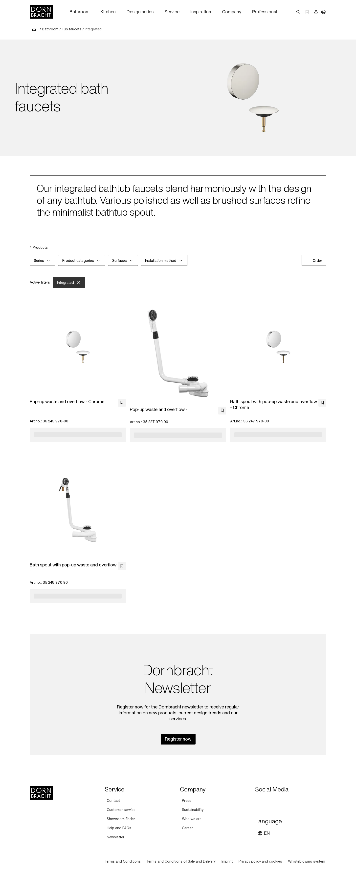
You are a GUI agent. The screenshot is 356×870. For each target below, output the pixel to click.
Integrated (93, 29)
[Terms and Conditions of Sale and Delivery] (181, 861)
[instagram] (268, 801)
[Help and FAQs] (119, 828)
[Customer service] (121, 809)
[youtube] (259, 801)
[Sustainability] (192, 809)
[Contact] (113, 800)
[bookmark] (122, 403)
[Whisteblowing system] (306, 861)
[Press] (186, 800)
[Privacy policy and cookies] (260, 861)
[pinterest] (277, 801)
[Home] (41, 12)
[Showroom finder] (121, 819)
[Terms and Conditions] (123, 861)
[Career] (187, 828)
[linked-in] (295, 801)
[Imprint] (227, 861)
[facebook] (286, 801)
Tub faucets (71, 29)
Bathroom (50, 29)
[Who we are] (191, 819)
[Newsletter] (115, 837)
